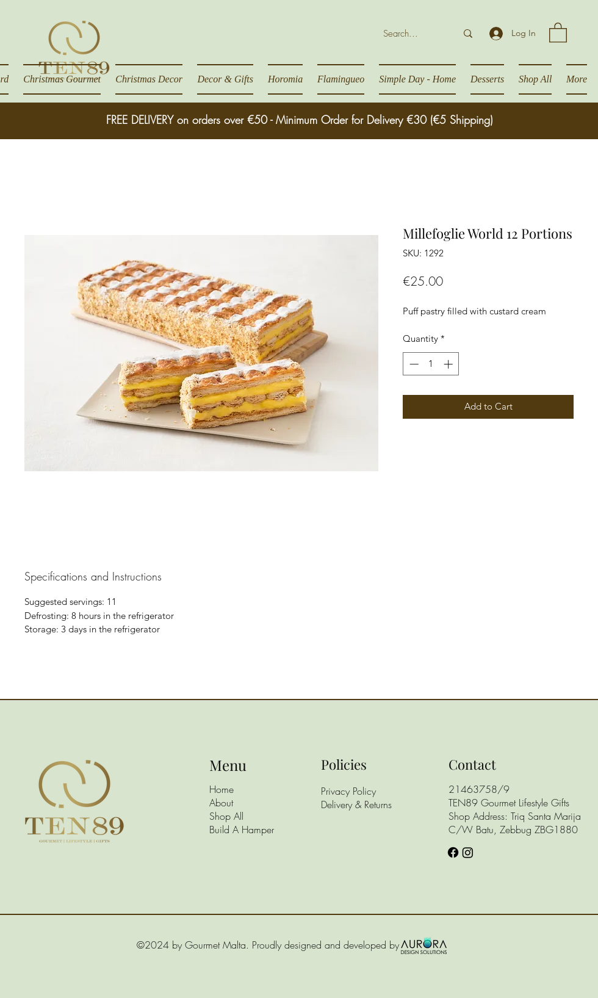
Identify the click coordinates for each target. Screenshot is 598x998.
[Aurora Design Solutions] (424, 945)
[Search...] (407, 33)
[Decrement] (413, 364)
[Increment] (449, 364)
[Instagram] (468, 852)
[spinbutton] (431, 364)
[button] (558, 32)
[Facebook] (453, 852)
